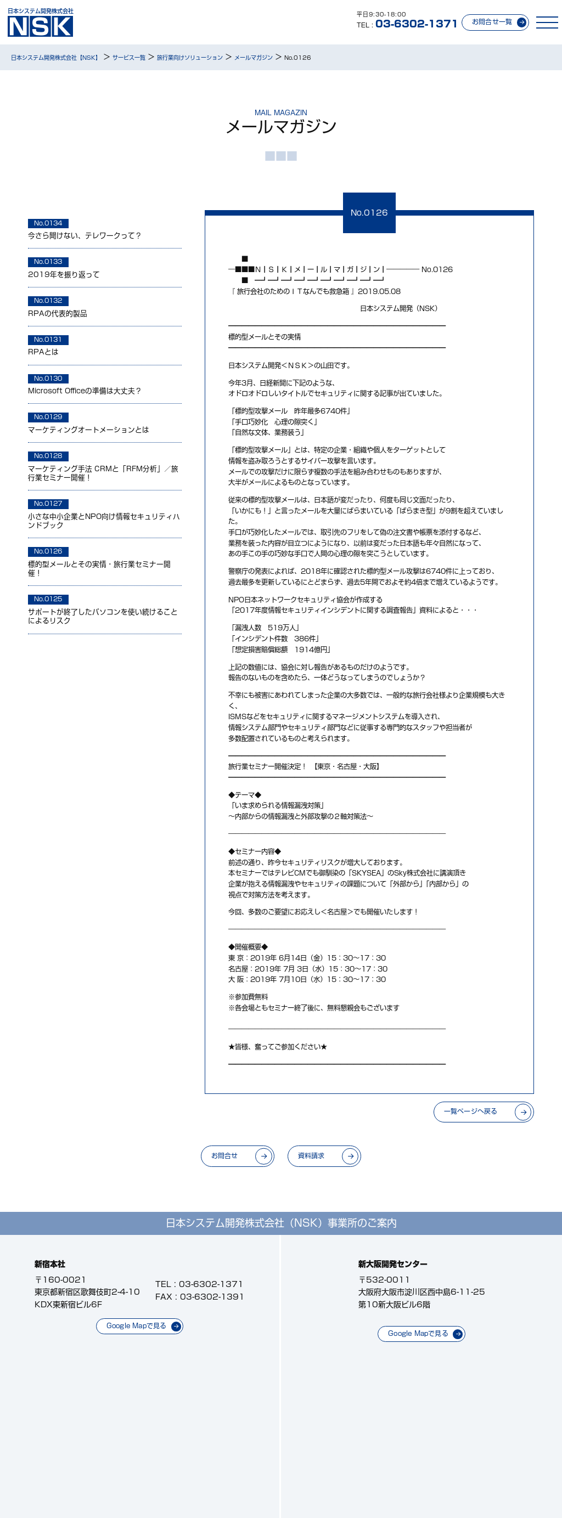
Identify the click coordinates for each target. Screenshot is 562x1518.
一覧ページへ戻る (471, 1111)
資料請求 (311, 1156)
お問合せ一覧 (492, 22)
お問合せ (224, 1156)
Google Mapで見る (136, 1326)
